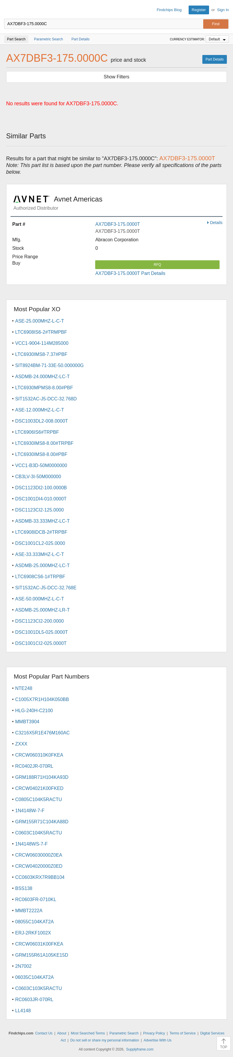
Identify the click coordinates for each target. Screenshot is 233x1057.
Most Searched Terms (88, 1033)
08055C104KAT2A (34, 921)
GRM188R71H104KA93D (41, 777)
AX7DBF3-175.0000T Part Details (130, 273)
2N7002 (23, 966)
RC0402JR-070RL (34, 766)
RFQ (157, 265)
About (61, 1033)
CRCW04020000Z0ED (38, 866)
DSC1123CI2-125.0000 (39, 509)
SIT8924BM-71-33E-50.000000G (49, 365)
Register (199, 10)
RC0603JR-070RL (34, 999)
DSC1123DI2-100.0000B (41, 487)
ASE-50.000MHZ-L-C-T (39, 598)
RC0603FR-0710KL (35, 899)
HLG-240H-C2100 (34, 710)
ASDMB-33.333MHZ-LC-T (42, 521)
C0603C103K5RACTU (38, 988)
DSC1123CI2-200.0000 (39, 621)
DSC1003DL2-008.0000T (41, 421)
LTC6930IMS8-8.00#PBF (41, 454)
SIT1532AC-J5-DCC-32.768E (45, 587)
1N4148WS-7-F (31, 843)
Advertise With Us (157, 1040)
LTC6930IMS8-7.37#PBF (41, 354)
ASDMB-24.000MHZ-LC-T (42, 376)
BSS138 (23, 888)
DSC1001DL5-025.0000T (41, 632)
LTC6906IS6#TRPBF (37, 432)
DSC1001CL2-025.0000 (40, 543)
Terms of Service (183, 1033)
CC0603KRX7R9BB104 (40, 877)
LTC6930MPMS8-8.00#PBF (44, 387)
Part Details (215, 59)
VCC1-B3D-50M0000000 (41, 465)
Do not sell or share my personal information (104, 1040)
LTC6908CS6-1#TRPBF (40, 576)
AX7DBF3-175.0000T (117, 224)
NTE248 (23, 688)
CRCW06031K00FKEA (39, 943)
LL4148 (23, 1010)
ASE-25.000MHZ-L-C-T (39, 321)
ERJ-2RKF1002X (33, 932)
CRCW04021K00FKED (39, 788)
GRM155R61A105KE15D (41, 955)
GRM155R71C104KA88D (41, 821)
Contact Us (43, 1033)
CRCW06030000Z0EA (38, 855)
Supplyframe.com (139, 1049)
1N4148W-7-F (29, 810)
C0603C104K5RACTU (38, 832)
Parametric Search (123, 1033)
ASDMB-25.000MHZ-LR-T (42, 609)
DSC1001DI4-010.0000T (41, 498)
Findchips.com (9, 10)
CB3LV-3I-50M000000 (38, 476)
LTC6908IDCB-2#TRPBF (41, 532)
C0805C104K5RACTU (38, 799)
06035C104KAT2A (34, 977)
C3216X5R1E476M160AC (42, 732)
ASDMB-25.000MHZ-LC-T (42, 565)
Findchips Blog (169, 10)
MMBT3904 (27, 721)
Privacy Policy (154, 1033)
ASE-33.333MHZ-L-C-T (39, 554)
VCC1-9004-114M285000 (41, 343)
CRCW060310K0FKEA (39, 755)
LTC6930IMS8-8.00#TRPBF (44, 443)
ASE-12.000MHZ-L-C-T (39, 409)
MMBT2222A (28, 910)
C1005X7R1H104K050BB (42, 699)
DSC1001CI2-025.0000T (41, 643)
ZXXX (21, 743)
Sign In (223, 10)
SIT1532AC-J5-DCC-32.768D (46, 398)
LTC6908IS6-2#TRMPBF (41, 332)
